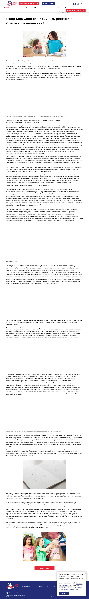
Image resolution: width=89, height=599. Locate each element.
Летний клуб (76, 9)
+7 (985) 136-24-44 (51, 586)
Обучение (28, 9)
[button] (29, 3)
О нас (19, 9)
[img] (78, 4)
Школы (50, 9)
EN (81, 4)
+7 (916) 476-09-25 (26, 586)
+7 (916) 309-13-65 (38, 586)
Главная (11, 9)
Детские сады (39, 9)
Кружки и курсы (62, 9)
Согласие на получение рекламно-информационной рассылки (67, 597)
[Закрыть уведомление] (85, 573)
